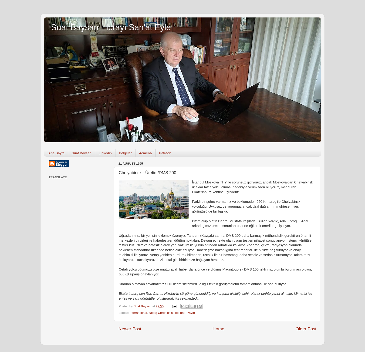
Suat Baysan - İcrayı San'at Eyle (111, 27)
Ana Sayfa (56, 153)
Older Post (306, 328)
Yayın (191, 313)
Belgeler (125, 153)
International (138, 313)
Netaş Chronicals (161, 313)
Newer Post (129, 328)
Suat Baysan (81, 153)
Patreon (165, 153)
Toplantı (179, 313)
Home (218, 328)
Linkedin (105, 153)
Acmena (145, 153)
